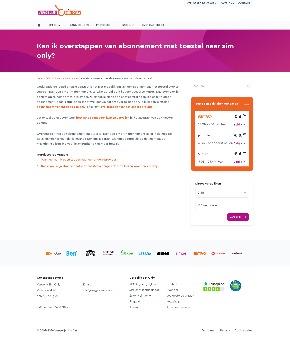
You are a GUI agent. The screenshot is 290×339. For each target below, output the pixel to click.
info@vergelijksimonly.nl (99, 290)
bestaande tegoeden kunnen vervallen (102, 117)
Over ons (227, 3)
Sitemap (134, 307)
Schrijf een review (178, 307)
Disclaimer (209, 330)
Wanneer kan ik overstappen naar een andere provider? (79, 159)
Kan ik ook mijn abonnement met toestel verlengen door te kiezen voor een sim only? (100, 166)
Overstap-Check (153, 25)
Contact (244, 3)
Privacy (225, 330)
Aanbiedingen (79, 25)
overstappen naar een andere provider (127, 106)
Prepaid (134, 301)
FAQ (47, 78)
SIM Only (54, 25)
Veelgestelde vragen (201, 3)
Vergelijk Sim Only (60, 10)
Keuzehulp (127, 25)
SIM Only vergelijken (142, 284)
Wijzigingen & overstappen (66, 78)
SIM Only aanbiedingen (144, 289)
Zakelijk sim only (140, 295)
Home (40, 78)
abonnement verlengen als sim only (61, 106)
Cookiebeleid (244, 330)
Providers (103, 25)
